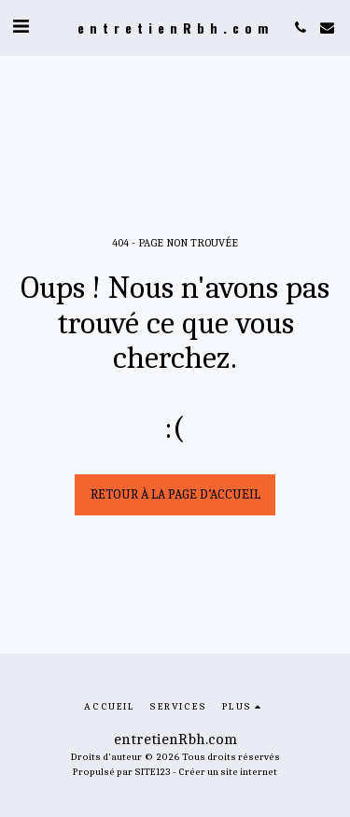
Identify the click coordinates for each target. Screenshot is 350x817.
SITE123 (152, 772)
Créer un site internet (227, 772)
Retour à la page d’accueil (175, 494)
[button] (20, 26)
